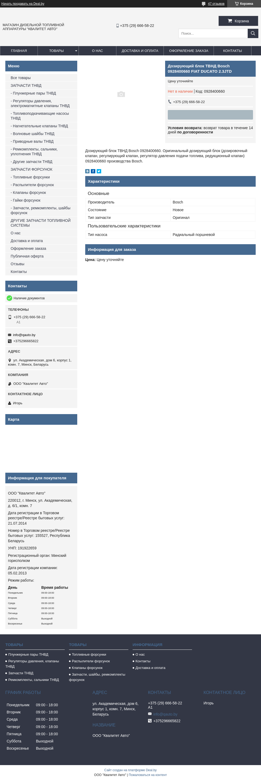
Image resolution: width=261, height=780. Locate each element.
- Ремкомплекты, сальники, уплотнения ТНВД (34, 151)
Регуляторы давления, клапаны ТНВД (32, 663)
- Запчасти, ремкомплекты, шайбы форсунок (40, 210)
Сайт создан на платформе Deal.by (130, 770)
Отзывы (17, 264)
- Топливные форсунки (30, 177)
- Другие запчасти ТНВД (31, 162)
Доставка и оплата (140, 51)
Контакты (232, 51)
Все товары (21, 78)
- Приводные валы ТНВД (32, 141)
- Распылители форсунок (32, 185)
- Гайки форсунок (25, 200)
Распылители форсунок (91, 661)
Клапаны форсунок (87, 668)
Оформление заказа (188, 51)
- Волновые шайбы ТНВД (32, 134)
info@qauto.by (24, 335)
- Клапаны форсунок (28, 192)
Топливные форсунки (89, 654)
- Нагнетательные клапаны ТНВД (39, 126)
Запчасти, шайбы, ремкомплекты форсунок (97, 677)
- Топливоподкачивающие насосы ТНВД (40, 115)
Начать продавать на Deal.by (22, 4)
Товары (56, 51)
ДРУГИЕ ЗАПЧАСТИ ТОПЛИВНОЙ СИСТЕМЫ (41, 222)
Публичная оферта (27, 256)
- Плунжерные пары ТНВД (33, 93)
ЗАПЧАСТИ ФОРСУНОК (31, 169)
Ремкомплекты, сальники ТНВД (33, 680)
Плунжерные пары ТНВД (28, 654)
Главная (19, 51)
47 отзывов (216, 4)
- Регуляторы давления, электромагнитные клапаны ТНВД (40, 103)
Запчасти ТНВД (20, 673)
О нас (97, 51)
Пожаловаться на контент (148, 775)
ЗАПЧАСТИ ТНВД (26, 85)
